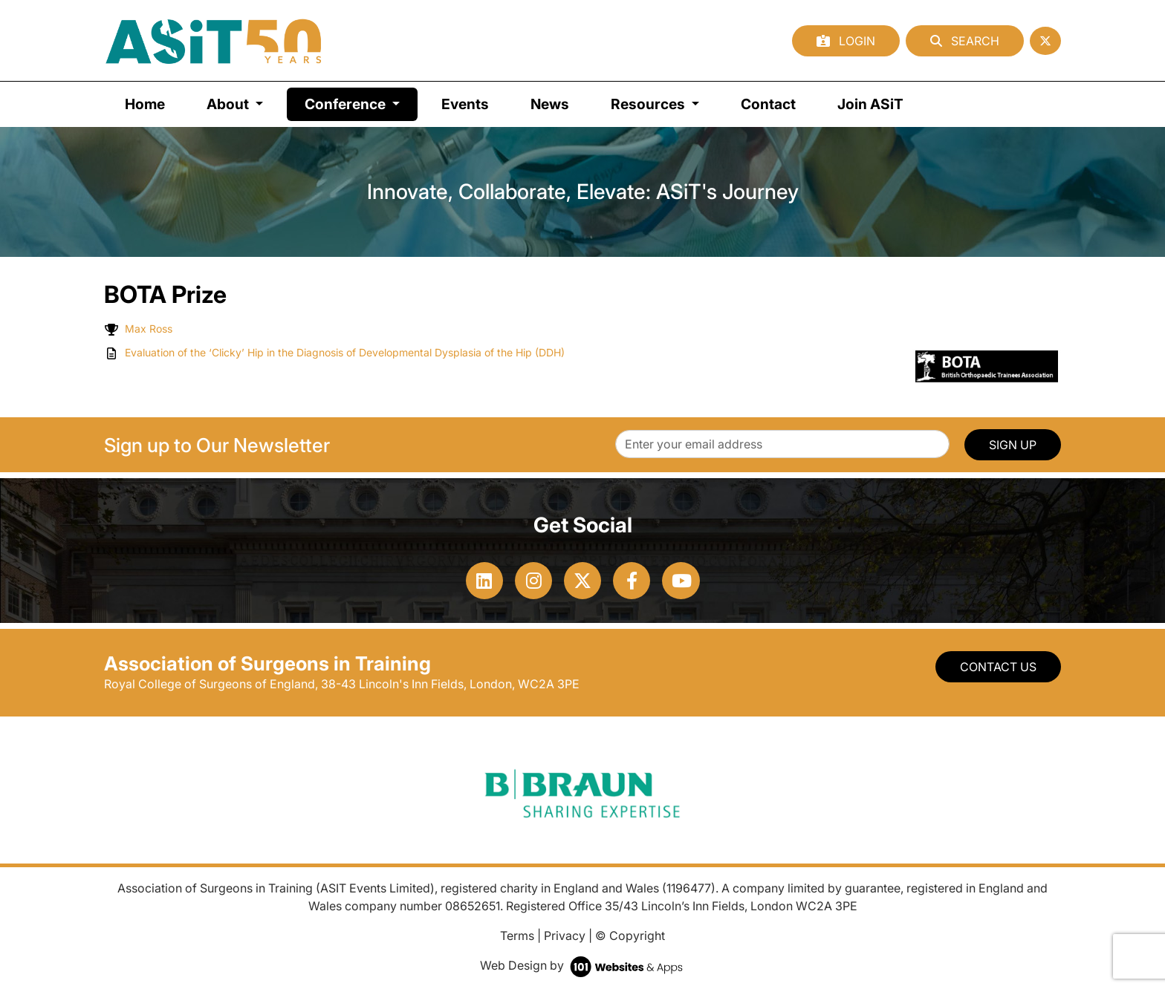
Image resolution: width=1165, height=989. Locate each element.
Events (465, 104)
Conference (361, 103)
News (549, 104)
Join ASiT (870, 104)
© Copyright (630, 935)
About (229, 104)
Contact (768, 104)
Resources (649, 104)
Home (145, 104)
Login (846, 40)
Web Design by (583, 965)
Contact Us (998, 666)
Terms (517, 935)
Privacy (564, 935)
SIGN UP (1012, 444)
